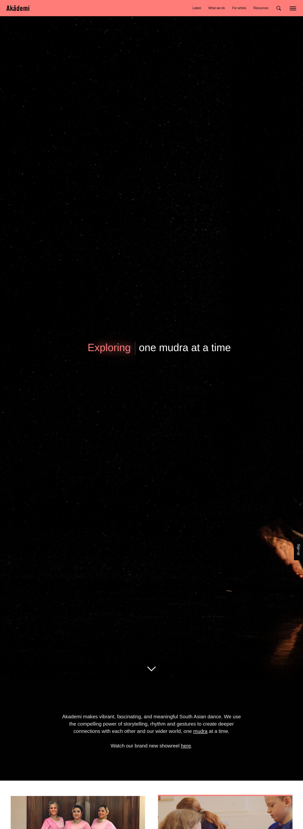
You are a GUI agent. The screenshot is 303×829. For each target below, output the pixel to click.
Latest (197, 8)
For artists (239, 8)
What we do (216, 8)
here (186, 755)
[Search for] (278, 8)
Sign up (299, 549)
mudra (200, 740)
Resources (261, 8)
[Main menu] (293, 8)
